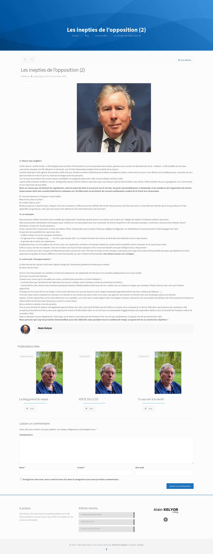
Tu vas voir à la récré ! (151, 399)
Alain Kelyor (39, 76)
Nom (22, 467)
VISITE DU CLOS (88, 399)
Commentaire (26, 434)
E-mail (81, 467)
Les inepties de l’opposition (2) (127, 35)
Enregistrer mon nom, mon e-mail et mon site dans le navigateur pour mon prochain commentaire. (71, 479)
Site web (139, 467)
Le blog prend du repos (33, 399)
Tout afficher (184, 60)
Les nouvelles (101, 35)
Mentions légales (119, 544)
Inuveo (141, 544)
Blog (87, 35)
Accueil (75, 35)
